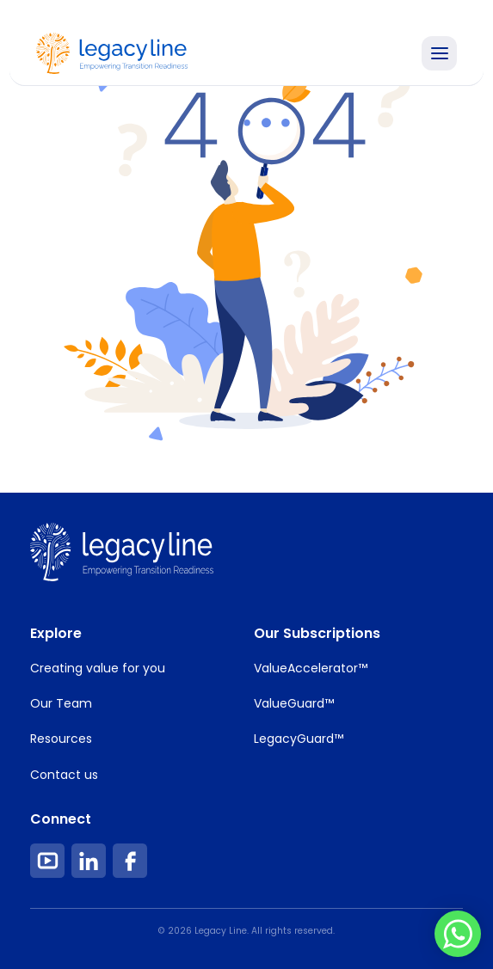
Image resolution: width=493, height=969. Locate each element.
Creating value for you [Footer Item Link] (97, 668)
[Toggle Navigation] (439, 53)
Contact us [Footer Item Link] (64, 774)
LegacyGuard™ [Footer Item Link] (298, 738)
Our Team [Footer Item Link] (61, 703)
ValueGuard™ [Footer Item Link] (294, 703)
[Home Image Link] (112, 51)
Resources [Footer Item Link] (61, 738)
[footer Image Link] (121, 552)
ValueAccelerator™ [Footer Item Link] (310, 668)
